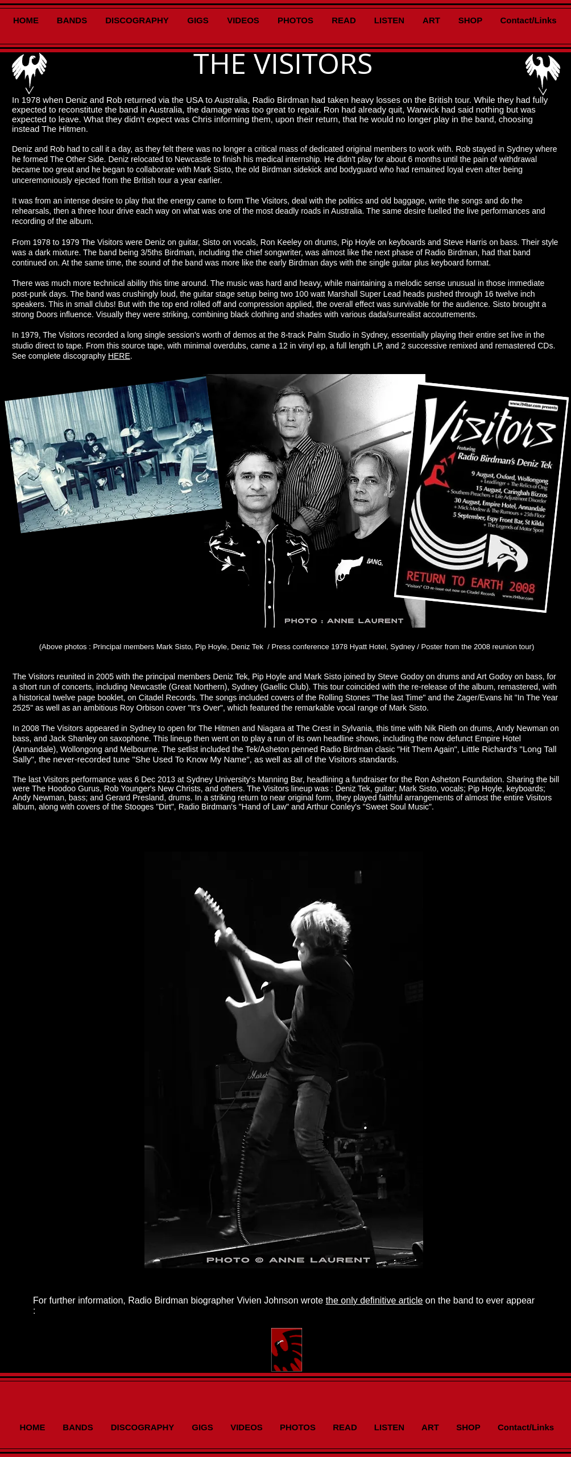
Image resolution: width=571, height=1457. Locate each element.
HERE (119, 355)
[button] (283, 1060)
